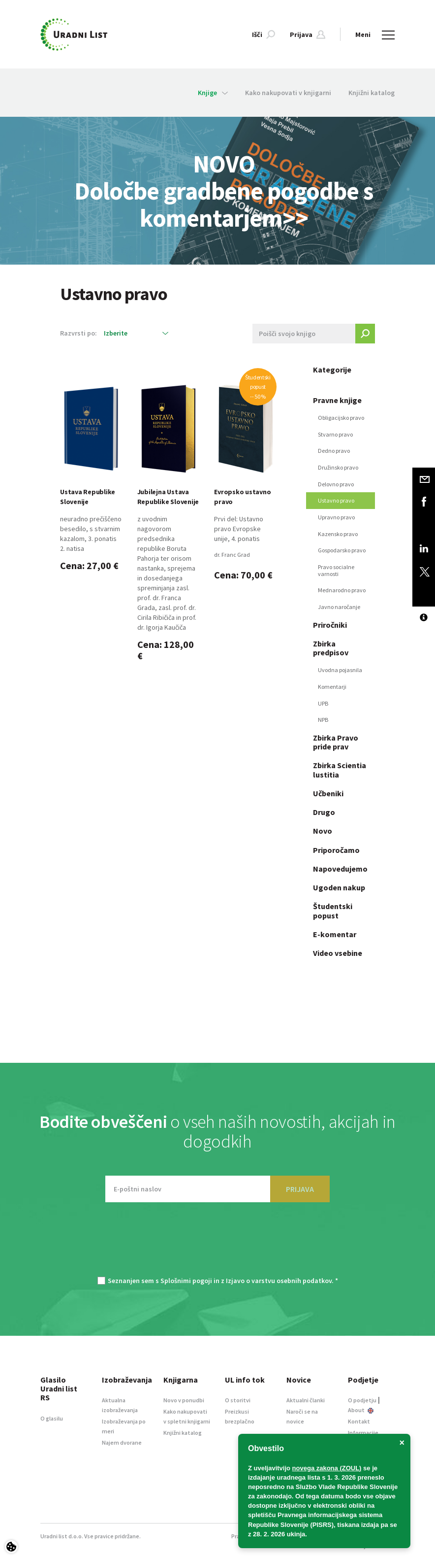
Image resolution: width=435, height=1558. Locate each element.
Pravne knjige (337, 400)
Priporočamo (336, 850)
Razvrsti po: (78, 333)
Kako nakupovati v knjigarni (288, 92)
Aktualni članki (305, 1400)
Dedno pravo (334, 450)
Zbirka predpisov (330, 648)
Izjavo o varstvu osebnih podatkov (279, 1280)
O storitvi (237, 1400)
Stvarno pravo (335, 434)
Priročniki (330, 625)
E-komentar (334, 934)
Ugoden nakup (339, 887)
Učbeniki (328, 793)
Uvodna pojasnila (340, 670)
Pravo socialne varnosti (336, 570)
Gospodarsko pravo (342, 550)
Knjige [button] (213, 92)
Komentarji (332, 686)
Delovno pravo (336, 484)
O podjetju (362, 1400)
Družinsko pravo (338, 467)
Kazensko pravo (338, 534)
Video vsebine (337, 953)
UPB (323, 703)
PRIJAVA (300, 1189)
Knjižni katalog (371, 92)
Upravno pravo (336, 517)
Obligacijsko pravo (341, 417)
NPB (323, 719)
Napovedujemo (340, 869)
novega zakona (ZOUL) (327, 1468)
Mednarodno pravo (342, 590)
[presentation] (217, 1244)
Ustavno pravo (336, 500)
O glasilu (51, 1418)
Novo (322, 831)
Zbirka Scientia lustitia (339, 769)
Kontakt (359, 1421)
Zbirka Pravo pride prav (335, 742)
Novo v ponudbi (183, 1400)
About (360, 1410)
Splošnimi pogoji (186, 1280)
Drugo (324, 812)
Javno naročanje (339, 606)
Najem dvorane (122, 1442)
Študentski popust (332, 910)
